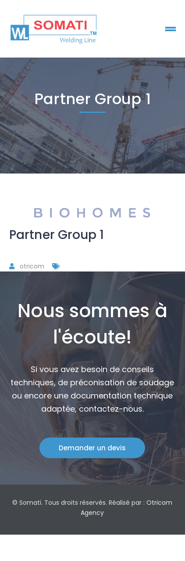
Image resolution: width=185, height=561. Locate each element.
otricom (32, 266)
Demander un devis (92, 447)
